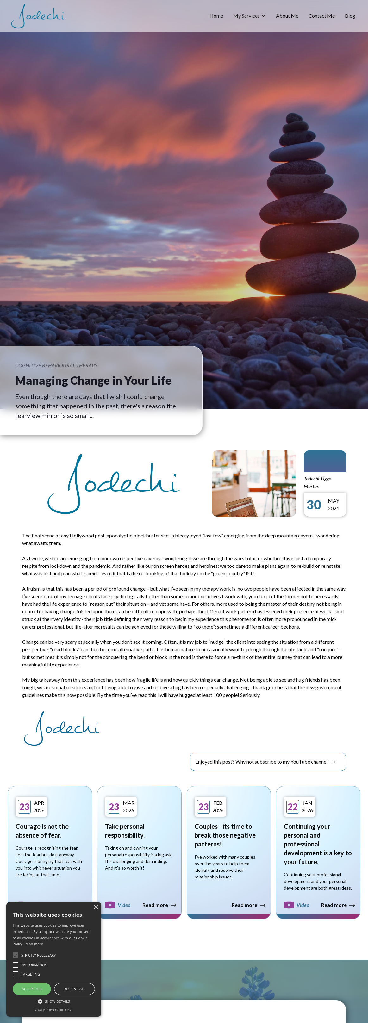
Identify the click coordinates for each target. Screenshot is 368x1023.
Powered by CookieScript (54, 1010)
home (216, 16)
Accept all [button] (32, 988)
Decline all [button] (75, 988)
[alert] (53, 959)
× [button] (95, 907)
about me (287, 16)
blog (350, 16)
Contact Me (322, 16)
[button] (249, 16)
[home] (38, 16)
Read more (34, 943)
